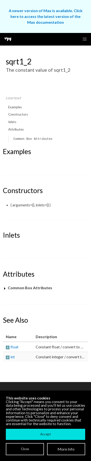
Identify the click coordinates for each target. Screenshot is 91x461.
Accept (45, 434)
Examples (15, 107)
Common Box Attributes (32, 139)
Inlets (12, 122)
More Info (66, 449)
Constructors (18, 114)
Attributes (16, 129)
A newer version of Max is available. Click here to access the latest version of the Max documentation (46, 16)
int (12, 356)
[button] (84, 39)
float (14, 346)
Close (25, 449)
